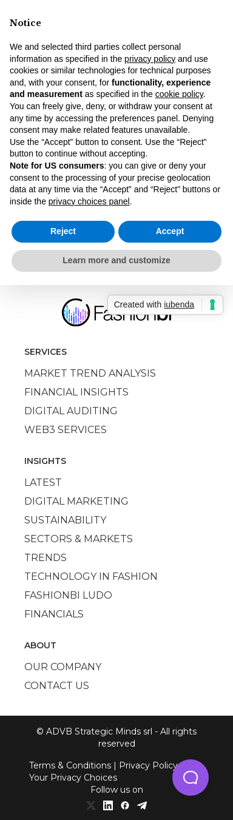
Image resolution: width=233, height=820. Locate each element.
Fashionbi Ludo (68, 595)
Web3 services (65, 429)
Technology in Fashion (91, 576)
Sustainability (65, 520)
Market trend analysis (90, 373)
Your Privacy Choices (73, 777)
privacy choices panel (89, 201)
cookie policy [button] (179, 94)
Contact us (56, 685)
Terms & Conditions (70, 765)
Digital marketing (76, 501)
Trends (45, 557)
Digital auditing (71, 411)
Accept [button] (170, 231)
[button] (190, 777)
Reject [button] (63, 231)
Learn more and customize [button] (116, 260)
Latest (43, 482)
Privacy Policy (148, 765)
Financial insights (76, 392)
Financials (54, 614)
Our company (62, 667)
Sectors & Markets (78, 539)
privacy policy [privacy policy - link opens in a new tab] (149, 59)
